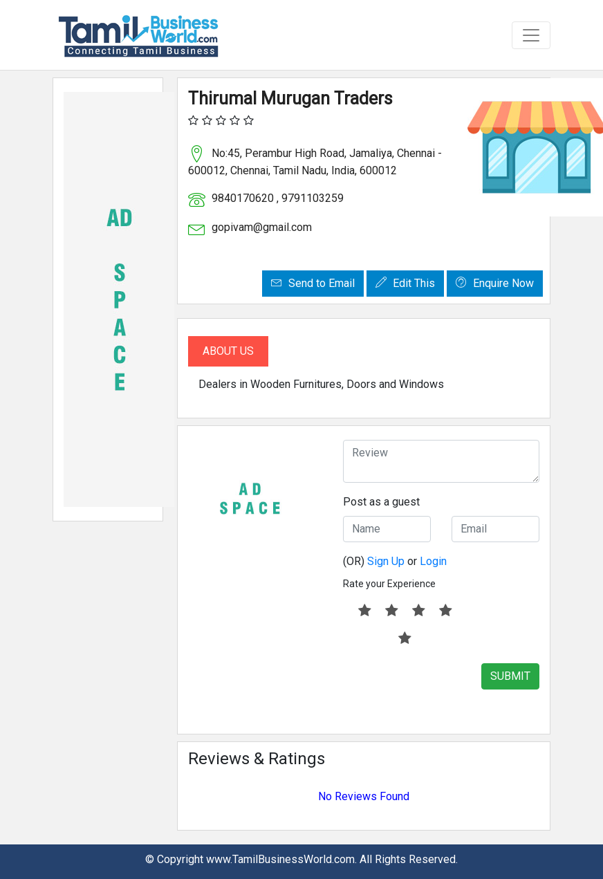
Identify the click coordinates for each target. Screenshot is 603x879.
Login (433, 561)
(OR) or (395, 561)
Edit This (405, 283)
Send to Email (313, 283)
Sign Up (386, 561)
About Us (228, 351)
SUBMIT (510, 676)
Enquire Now (495, 283)
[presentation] (448, 690)
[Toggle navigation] (531, 35)
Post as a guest (381, 501)
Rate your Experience (389, 583)
